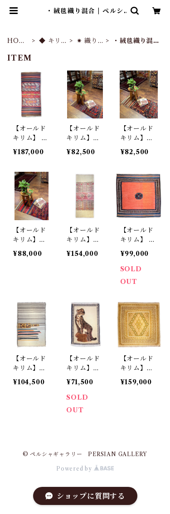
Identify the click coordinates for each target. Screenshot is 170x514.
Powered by (85, 468)
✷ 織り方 (87, 41)
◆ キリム (50, 41)
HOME (16, 41)
